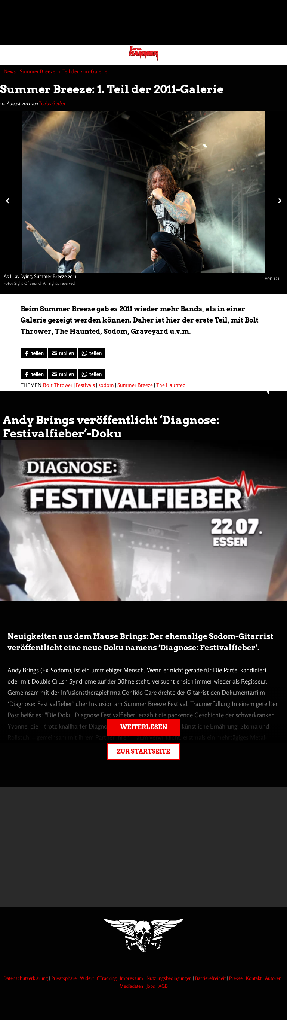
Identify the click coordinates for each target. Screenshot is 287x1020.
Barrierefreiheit (211, 978)
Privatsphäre (64, 978)
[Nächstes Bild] (278, 200)
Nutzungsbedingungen (169, 978)
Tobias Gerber (52, 103)
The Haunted (171, 385)
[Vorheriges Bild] (6, 200)
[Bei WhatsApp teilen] (91, 353)
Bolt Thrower (57, 385)
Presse (236, 978)
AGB (163, 986)
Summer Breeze (135, 385)
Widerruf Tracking (99, 978)
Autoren (274, 978)
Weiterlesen (143, 727)
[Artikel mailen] (62, 353)
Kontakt (254, 978)
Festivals (85, 385)
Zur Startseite (143, 751)
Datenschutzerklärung (26, 978)
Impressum (132, 978)
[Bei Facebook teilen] (34, 353)
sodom (106, 385)
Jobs (151, 986)
